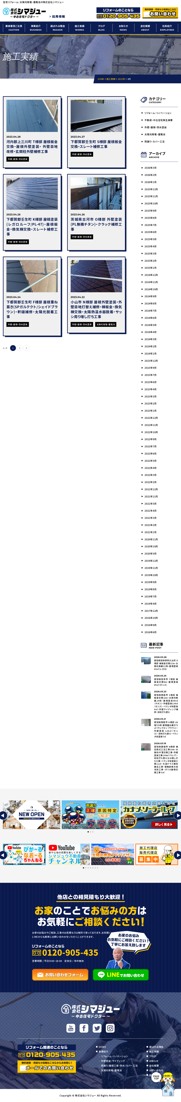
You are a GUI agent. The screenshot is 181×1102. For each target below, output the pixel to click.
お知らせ (123, 28)
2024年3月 (150, 339)
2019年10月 (151, 575)
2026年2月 (150, 175)
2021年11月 (151, 496)
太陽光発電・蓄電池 (155, 134)
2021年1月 (150, 532)
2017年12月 (151, 610)
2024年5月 (150, 325)
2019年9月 (150, 582)
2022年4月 (150, 468)
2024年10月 (151, 289)
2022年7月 (150, 446)
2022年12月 (151, 418)
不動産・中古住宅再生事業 (159, 120)
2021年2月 (150, 525)
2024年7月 (150, 310)
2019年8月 (150, 589)
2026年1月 (150, 182)
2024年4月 (150, 332)
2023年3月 (150, 396)
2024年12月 (151, 275)
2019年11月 (151, 568)
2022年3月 (150, 475)
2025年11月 (151, 196)
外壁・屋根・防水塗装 (156, 127)
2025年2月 (150, 260)
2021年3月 (150, 518)
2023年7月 (150, 375)
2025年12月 (151, 189)
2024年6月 (150, 318)
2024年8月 (150, 303)
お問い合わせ (156, 1070)
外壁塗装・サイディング (113, 1061)
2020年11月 (151, 539)
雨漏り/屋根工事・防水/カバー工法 (119, 1065)
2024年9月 (150, 296)
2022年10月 (151, 432)
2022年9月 (150, 439)
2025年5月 (150, 239)
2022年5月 (150, 460)
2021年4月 (150, 510)
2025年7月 (150, 225)
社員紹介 (167, 28)
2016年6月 (150, 632)
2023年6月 (150, 382)
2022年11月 (151, 425)
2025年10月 (151, 203)
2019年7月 (150, 596)
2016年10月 (151, 618)
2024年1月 (150, 353)
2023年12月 (151, 360)
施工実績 (79, 28)
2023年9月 (150, 367)
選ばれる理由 (58, 28)
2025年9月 (150, 210)
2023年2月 (150, 403)
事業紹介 (36, 28)
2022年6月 (150, 453)
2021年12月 (151, 489)
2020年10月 (151, 546)
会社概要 (145, 28)
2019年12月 (151, 560)
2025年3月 (150, 253)
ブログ (101, 28)
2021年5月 (150, 503)
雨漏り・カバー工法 (155, 141)
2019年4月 (150, 603)
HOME (102, 1047)
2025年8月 (150, 217)
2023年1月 (150, 410)
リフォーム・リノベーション (158, 113)
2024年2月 (150, 346)
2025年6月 (150, 232)
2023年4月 (150, 389)
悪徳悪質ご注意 (14, 28)
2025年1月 (150, 267)
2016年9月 (150, 625)
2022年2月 (150, 482)
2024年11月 (151, 282)
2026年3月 (150, 167)
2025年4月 (150, 246)
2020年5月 (150, 553)
